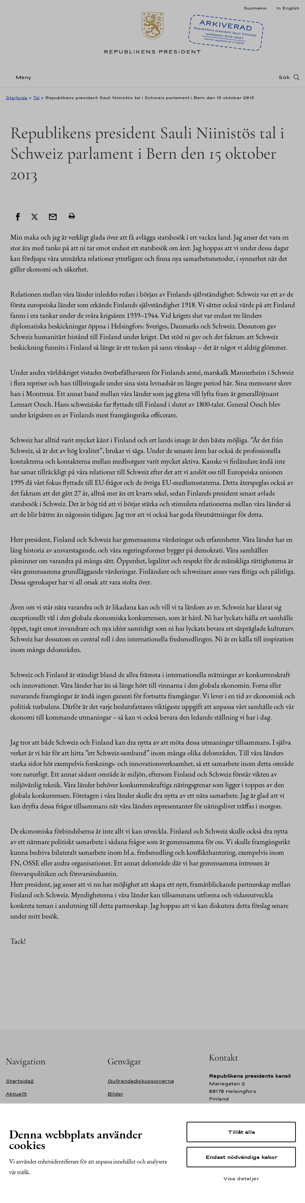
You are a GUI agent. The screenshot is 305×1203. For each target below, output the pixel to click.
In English (287, 8)
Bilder (115, 1094)
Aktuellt (16, 1094)
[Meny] (21, 77)
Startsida (16, 97)
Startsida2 (20, 1081)
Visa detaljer (241, 1178)
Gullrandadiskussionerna (140, 1081)
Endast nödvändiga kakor (241, 1157)
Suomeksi (255, 8)
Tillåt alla (241, 1132)
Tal (36, 97)
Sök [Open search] (284, 77)
